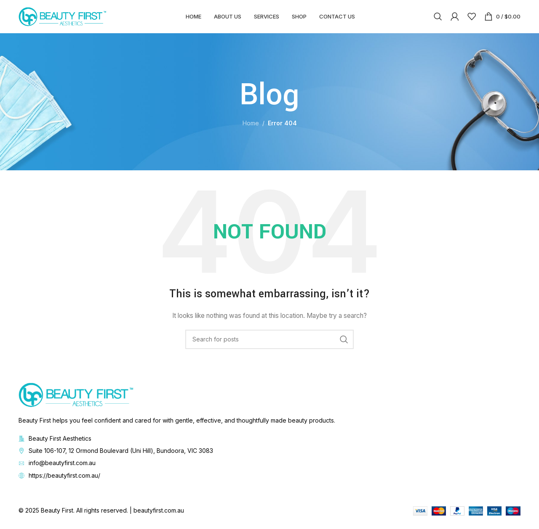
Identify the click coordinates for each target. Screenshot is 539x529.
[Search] (438, 19)
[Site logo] (63, 18)
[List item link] (269, 455)
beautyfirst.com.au (158, 514)
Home (251, 128)
